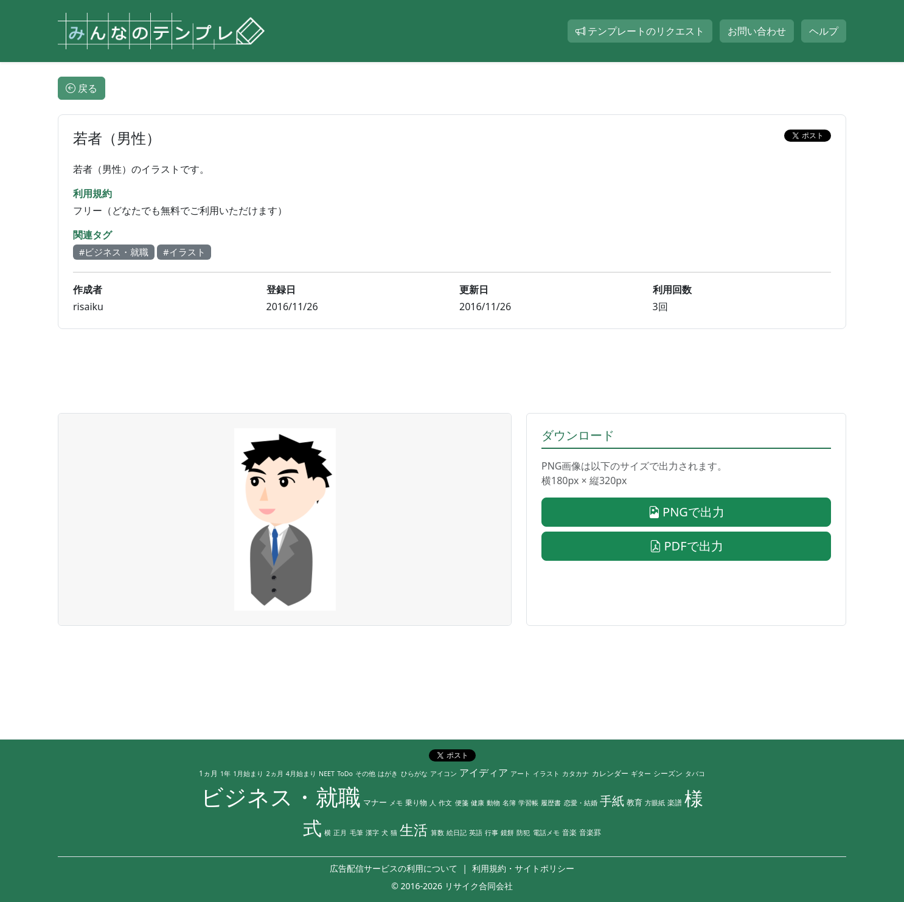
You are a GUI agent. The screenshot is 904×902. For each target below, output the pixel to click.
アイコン (443, 773)
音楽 (569, 832)
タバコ (695, 773)
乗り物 (416, 802)
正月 (340, 832)
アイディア (483, 772)
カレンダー (610, 773)
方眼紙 (655, 803)
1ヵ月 (208, 773)
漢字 (372, 832)
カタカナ (575, 773)
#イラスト (184, 252)
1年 (225, 773)
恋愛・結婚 (580, 803)
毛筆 (356, 832)
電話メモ (546, 832)
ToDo (345, 773)
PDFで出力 (686, 546)
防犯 (523, 832)
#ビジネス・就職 (114, 252)
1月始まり (248, 773)
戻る (81, 88)
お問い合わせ (757, 31)
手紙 (612, 801)
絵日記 (457, 832)
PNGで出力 (686, 512)
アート (520, 773)
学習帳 (528, 803)
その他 (365, 773)
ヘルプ (823, 31)
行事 (491, 832)
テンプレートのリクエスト (639, 31)
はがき (388, 773)
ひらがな (414, 773)
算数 (437, 832)
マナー (375, 802)
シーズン (668, 773)
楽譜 (674, 802)
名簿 (509, 803)
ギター (641, 773)
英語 (475, 832)
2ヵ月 (274, 773)
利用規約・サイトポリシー (523, 868)
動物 (493, 803)
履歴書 (551, 803)
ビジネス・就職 (281, 796)
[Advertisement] (452, 371)
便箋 (461, 803)
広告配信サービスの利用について (393, 868)
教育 (634, 802)
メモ (396, 803)
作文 (445, 803)
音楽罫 (590, 832)
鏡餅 (507, 832)
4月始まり (301, 773)
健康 (477, 803)
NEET (327, 773)
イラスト (546, 773)
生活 (414, 829)
